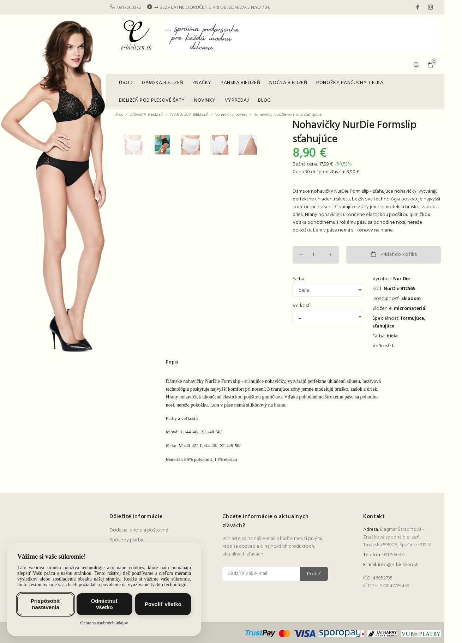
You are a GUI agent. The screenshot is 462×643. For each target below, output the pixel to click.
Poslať (314, 574)
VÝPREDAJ (237, 100)
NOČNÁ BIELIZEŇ (288, 83)
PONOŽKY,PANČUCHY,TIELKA (349, 83)
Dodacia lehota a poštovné (138, 530)
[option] (138, 299)
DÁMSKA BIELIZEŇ (162, 83)
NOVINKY (205, 100)
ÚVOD (126, 83)
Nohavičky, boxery (231, 114)
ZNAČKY (201, 83)
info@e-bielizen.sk (398, 565)
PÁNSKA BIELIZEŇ (240, 83)
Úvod (119, 114)
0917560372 (129, 8)
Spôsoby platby (126, 540)
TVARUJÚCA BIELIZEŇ (189, 114)
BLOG (264, 100)
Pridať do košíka (393, 254)
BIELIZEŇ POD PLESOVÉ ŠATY (152, 100)
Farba (298, 279)
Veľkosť (301, 306)
